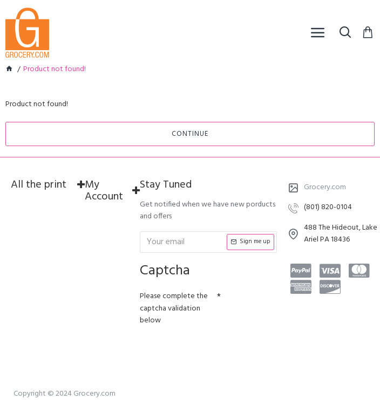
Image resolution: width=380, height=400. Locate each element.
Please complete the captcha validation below (174, 308)
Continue (190, 134)
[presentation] (215, 349)
